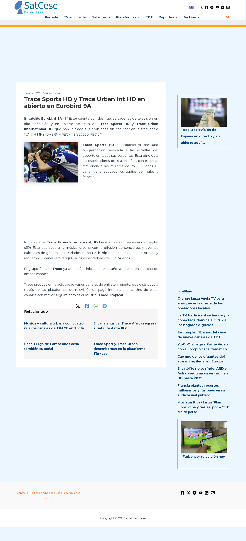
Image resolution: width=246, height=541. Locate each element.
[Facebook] (206, 7)
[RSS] (222, 7)
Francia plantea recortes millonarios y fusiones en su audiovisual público (201, 390)
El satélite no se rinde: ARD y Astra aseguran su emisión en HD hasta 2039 (203, 373)
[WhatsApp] (96, 306)
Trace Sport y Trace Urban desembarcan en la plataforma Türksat (120, 349)
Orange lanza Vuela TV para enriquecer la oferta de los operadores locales (201, 303)
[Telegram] (211, 7)
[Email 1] (228, 7)
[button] (108, 17)
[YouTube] (217, 7)
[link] (191, 7)
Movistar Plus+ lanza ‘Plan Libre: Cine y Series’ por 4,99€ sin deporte (203, 407)
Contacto (22, 492)
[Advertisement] (123, 57)
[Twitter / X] (201, 7)
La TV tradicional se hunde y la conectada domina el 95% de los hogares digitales (203, 320)
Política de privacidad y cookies (48, 492)
